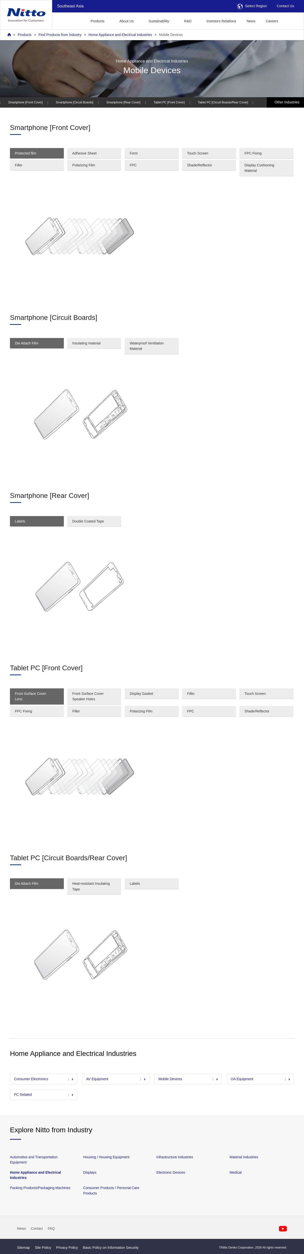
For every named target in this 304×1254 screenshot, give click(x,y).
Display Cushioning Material (259, 168)
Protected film (25, 153)
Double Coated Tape (88, 521)
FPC (133, 165)
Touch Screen (197, 153)
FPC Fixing (253, 153)
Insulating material (86, 343)
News (251, 21)
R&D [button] (187, 21)
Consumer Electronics (31, 1079)
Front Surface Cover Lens (30, 696)
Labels (20, 521)
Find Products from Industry (59, 35)
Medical (235, 1172)
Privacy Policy (67, 1248)
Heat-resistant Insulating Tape (91, 886)
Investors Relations (221, 21)
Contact (37, 1228)
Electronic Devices (170, 1172)
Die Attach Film (26, 343)
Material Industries (243, 1157)
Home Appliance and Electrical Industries (120, 35)
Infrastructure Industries (174, 1157)
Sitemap (23, 1248)
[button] (291, 20)
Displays (89, 1172)
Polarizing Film (83, 165)
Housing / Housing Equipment (106, 1157)
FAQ (51, 1228)
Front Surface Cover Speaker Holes (88, 696)
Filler (18, 165)
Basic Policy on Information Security (111, 1248)
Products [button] (98, 21)
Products (25, 35)
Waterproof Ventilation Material (147, 346)
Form (134, 153)
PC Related (23, 1095)
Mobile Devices (171, 35)
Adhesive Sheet (84, 153)
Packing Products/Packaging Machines (40, 1188)
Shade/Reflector (199, 165)
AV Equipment (97, 1079)
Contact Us (285, 6)
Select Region (252, 6)
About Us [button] (126, 21)
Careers (272, 21)
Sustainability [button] (159, 21)
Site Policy (43, 1248)
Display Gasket (141, 694)
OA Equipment (242, 1079)
